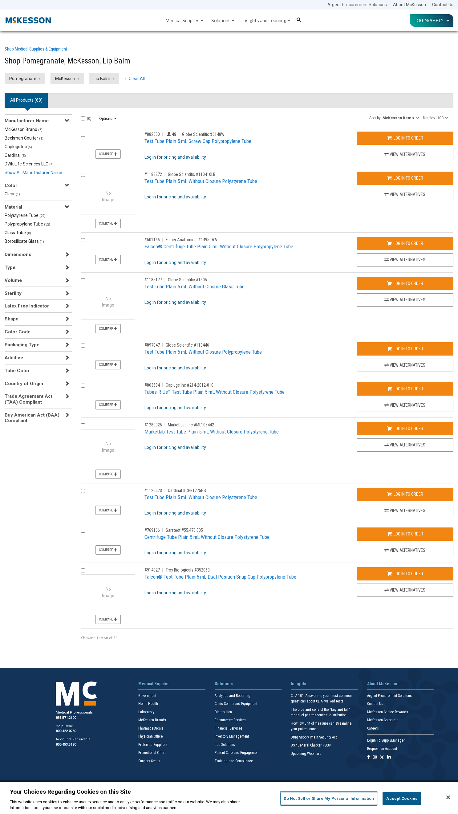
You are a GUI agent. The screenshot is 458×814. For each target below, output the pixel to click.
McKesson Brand (24, 129)
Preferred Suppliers (153, 745)
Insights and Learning (266, 20)
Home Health (148, 704)
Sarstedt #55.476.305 (184, 530)
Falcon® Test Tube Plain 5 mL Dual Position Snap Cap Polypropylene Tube (220, 577)
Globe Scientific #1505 (187, 279)
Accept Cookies (401, 798)
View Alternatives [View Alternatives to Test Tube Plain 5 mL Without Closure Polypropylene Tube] (404, 365)
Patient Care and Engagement (237, 753)
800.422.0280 (66, 731)
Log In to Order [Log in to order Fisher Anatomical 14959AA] (405, 243)
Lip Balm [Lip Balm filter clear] (102, 78)
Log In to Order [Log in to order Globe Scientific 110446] (405, 348)
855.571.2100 (66, 718)
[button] (394, 117)
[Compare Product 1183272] (83, 175)
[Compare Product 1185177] (83, 280)
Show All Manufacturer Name (33, 172)
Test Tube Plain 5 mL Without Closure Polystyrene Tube (200, 181)
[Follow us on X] (382, 757)
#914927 (152, 570)
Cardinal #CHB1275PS (187, 490)
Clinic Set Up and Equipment (236, 704)
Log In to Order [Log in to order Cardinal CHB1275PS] (405, 494)
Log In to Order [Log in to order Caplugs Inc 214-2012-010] (405, 388)
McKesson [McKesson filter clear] (65, 78)
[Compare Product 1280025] (83, 425)
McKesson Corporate (382, 720)
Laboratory (146, 712)
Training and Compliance (234, 761)
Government (147, 696)
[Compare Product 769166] (83, 531)
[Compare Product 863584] (83, 386)
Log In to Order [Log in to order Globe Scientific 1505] (405, 283)
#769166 (152, 530)
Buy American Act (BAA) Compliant (32, 417)
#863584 (152, 385)
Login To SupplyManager (386, 740)
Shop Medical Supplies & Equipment (36, 49)
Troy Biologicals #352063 (188, 570)
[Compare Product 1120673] (83, 491)
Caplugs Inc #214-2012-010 (189, 385)
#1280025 (153, 424)
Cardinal (15, 155)
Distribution (223, 712)
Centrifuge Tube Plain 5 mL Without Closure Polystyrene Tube (207, 537)
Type (10, 267)
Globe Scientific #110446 (187, 345)
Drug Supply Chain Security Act (314, 737)
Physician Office (150, 736)
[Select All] (83, 118)
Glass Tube (18, 232)
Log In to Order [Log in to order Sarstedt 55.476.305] (405, 533)
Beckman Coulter (24, 138)
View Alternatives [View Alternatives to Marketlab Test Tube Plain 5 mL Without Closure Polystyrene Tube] (404, 444)
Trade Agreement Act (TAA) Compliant (28, 399)
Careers (373, 728)
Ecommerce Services (230, 720)
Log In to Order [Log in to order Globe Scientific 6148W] (405, 138)
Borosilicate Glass (24, 241)
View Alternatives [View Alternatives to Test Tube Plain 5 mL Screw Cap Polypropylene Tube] (404, 154)
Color (11, 185)
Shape (11, 319)
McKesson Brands (152, 720)
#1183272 (153, 174)
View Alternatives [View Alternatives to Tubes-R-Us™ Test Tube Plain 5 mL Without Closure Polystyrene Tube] (404, 405)
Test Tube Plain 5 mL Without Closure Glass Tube (194, 286)
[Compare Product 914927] (83, 570)
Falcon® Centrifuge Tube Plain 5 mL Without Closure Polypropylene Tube (218, 246)
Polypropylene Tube (27, 224)
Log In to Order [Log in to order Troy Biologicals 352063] (405, 573)
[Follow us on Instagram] (375, 757)
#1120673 (153, 490)
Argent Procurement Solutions (357, 4)
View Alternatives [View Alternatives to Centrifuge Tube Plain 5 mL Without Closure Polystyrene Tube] (404, 550)
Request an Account (382, 749)
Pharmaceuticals (151, 728)
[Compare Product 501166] (83, 240)
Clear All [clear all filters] (137, 78)
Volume (13, 280)
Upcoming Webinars (306, 753)
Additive (14, 357)
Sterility (13, 293)
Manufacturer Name (27, 121)
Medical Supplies (184, 20)
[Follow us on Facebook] (368, 757)
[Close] (448, 797)
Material (13, 207)
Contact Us (442, 4)
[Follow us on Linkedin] (389, 757)
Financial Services (228, 728)
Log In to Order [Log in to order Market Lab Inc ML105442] (405, 428)
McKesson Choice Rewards (387, 712)
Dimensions (18, 254)
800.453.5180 (66, 745)
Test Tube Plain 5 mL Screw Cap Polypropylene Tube (197, 141)
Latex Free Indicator (27, 306)
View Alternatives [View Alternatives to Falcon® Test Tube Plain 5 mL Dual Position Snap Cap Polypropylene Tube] (404, 590)
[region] (229, 798)
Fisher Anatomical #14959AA (191, 239)
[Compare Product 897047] (83, 346)
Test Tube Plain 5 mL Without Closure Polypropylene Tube (203, 352)
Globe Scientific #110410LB (191, 174)
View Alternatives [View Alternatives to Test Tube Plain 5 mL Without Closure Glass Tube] (404, 299)
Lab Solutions (225, 745)
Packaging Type (22, 345)
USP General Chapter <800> (311, 745)
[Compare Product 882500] (83, 135)
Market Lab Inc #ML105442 (191, 424)
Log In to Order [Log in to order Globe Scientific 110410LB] (405, 178)
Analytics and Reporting (232, 696)
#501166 (152, 239)
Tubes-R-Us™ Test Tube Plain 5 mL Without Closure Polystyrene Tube (214, 392)
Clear (12, 193)
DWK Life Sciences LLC (29, 163)
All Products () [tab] (26, 100)
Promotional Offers (152, 753)
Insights (298, 683)
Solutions (222, 20)
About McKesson (409, 4)
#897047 (152, 345)
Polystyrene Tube (25, 215)
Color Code (17, 332)
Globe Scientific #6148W (203, 134)
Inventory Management (232, 736)
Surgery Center (149, 761)
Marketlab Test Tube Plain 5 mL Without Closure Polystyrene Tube (211, 432)
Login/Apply (431, 20)
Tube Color (17, 370)
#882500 (152, 134)
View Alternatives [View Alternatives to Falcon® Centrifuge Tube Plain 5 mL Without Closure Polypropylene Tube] (404, 259)
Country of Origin (24, 383)
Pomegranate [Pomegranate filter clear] (22, 78)
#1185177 (153, 279)
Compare (108, 154)
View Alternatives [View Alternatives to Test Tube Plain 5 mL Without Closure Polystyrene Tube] (404, 194)
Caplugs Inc (18, 146)
